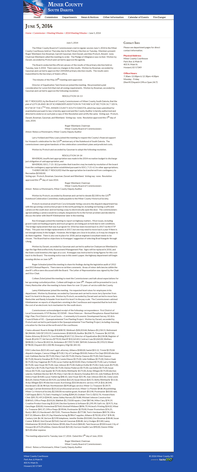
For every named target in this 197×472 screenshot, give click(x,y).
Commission (51, 17)
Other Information (113, 17)
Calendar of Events (138, 17)
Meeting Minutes (55, 33)
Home (37, 17)
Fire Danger (159, 17)
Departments (69, 17)
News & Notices (90, 17)
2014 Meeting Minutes (76, 33)
